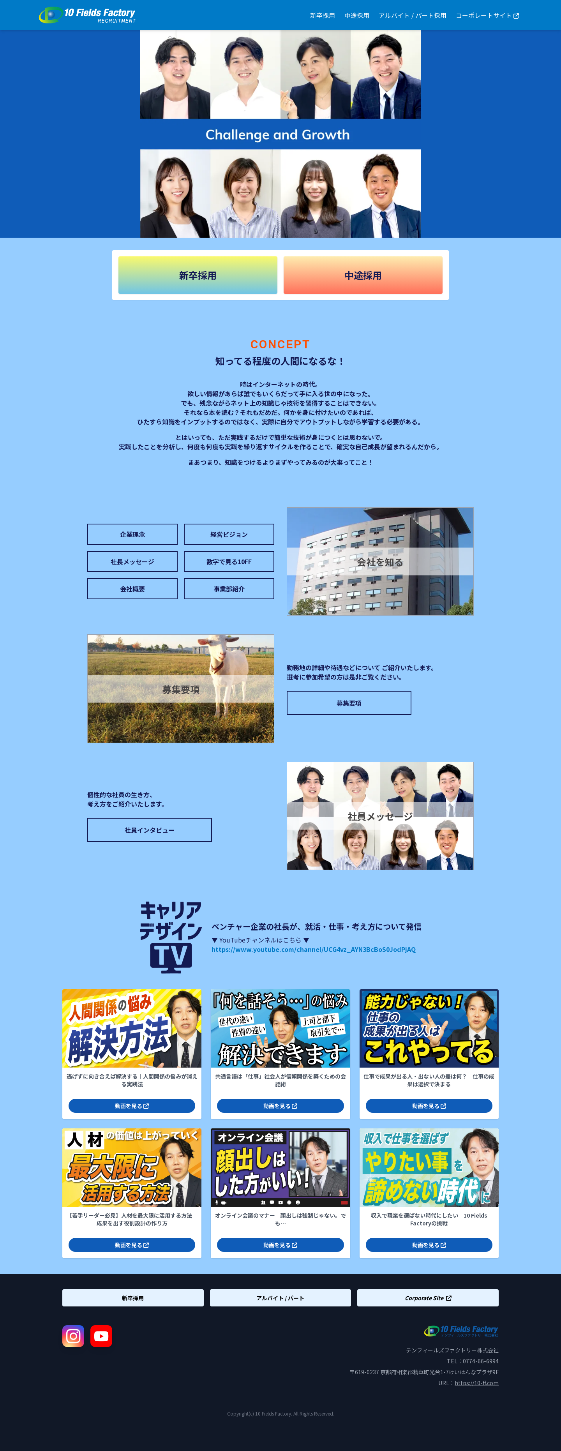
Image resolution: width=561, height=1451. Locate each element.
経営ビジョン (229, 534)
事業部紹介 (229, 588)
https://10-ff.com (477, 1383)
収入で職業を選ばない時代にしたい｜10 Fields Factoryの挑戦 (429, 1219)
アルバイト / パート (280, 1298)
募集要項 (349, 703)
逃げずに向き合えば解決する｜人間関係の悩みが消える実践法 (132, 1080)
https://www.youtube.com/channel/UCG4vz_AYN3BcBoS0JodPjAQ (314, 949)
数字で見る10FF (229, 561)
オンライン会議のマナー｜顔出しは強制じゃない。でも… (280, 1219)
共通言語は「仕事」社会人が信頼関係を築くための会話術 (280, 1080)
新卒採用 (322, 15)
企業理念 (132, 534)
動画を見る (132, 1106)
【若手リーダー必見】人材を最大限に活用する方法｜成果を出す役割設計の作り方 (132, 1219)
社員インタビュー (150, 830)
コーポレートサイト (487, 15)
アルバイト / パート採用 (412, 15)
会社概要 (132, 588)
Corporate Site (428, 1298)
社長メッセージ (132, 561)
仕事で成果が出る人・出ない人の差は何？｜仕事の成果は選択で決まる (428, 1080)
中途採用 (356, 15)
